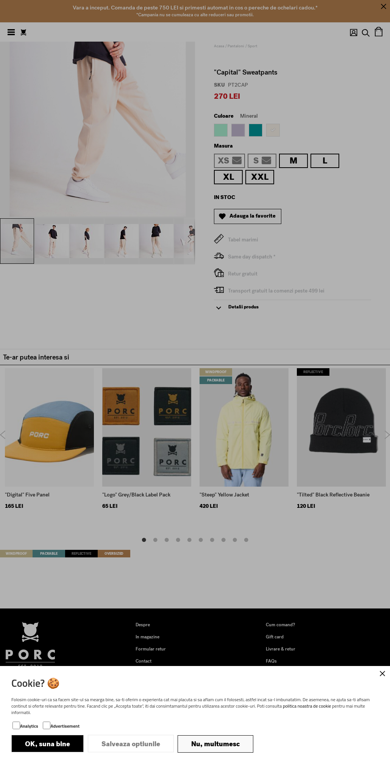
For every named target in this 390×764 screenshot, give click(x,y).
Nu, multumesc (215, 743)
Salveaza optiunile (130, 743)
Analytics (29, 726)
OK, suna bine (47, 743)
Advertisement (65, 726)
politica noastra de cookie (307, 706)
